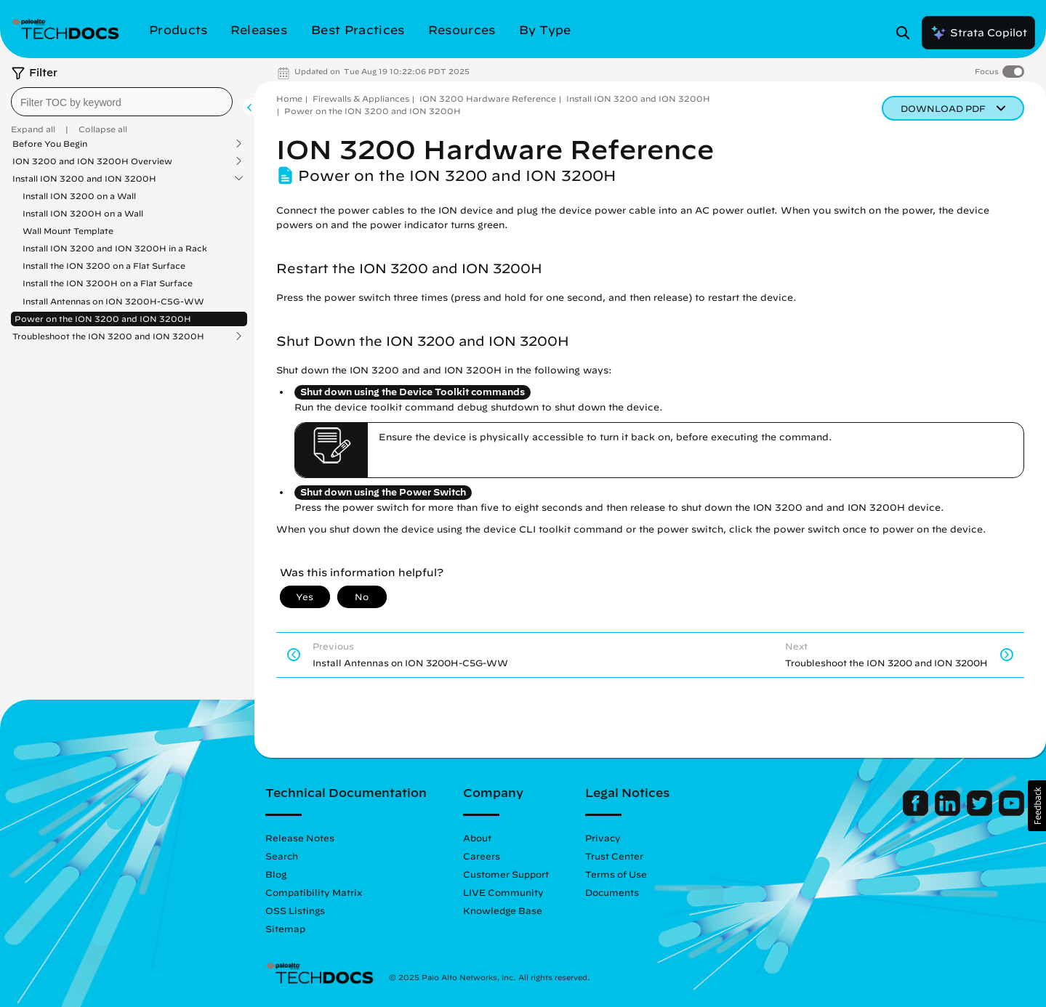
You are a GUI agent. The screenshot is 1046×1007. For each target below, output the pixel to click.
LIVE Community (503, 892)
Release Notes (299, 838)
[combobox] (122, 101)
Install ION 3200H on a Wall (83, 213)
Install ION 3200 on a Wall (79, 196)
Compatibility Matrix (313, 892)
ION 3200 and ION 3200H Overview (92, 161)
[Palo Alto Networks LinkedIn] (949, 812)
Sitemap (285, 928)
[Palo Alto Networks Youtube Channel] (1011, 812)
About (477, 838)
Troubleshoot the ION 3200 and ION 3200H (108, 336)
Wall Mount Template (68, 230)
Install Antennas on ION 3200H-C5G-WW (113, 301)
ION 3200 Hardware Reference (487, 98)
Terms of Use (616, 874)
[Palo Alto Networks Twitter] (981, 812)
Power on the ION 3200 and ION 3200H (103, 318)
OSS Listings (295, 910)
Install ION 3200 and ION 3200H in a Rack (115, 248)
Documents (612, 892)
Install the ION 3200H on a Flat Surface (108, 283)
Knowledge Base (502, 910)
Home (289, 98)
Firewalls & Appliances (361, 98)
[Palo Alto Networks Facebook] (917, 812)
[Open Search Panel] (907, 32)
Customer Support (506, 874)
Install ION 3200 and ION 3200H (84, 178)
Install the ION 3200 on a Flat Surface (104, 265)
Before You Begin (49, 143)
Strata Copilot (978, 32)
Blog (275, 874)
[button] (1037, 805)
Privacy (603, 838)
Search (281, 856)
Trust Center (614, 856)
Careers (481, 856)
